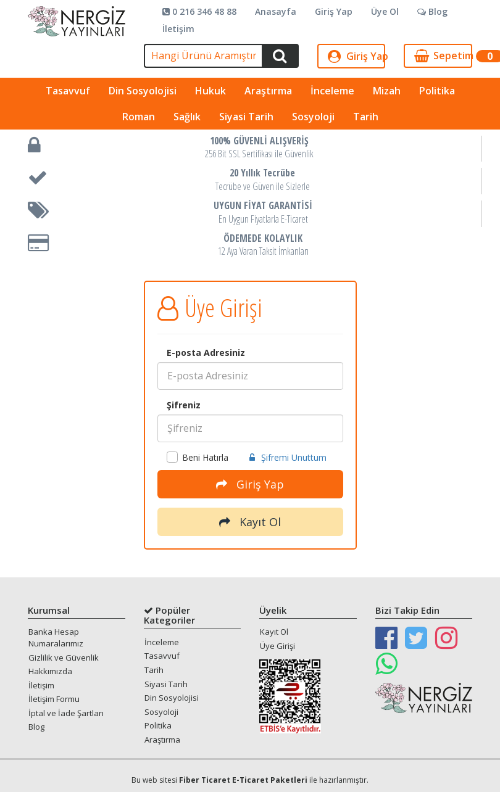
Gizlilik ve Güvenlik (63, 657)
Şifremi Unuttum (288, 457)
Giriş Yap (333, 11)
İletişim (178, 29)
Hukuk (210, 90)
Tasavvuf (68, 90)
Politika (437, 90)
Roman (138, 116)
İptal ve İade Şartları (66, 713)
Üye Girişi (277, 645)
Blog (432, 11)
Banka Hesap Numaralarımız (55, 637)
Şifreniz (184, 405)
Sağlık (187, 116)
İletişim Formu (54, 698)
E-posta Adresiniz (206, 352)
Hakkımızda (50, 671)
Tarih (365, 116)
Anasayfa (275, 11)
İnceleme (332, 90)
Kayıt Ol (250, 521)
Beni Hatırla (197, 457)
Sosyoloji (313, 116)
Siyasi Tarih (246, 116)
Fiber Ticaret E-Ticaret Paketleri (243, 780)
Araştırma (268, 90)
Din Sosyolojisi (143, 90)
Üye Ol (385, 11)
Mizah (387, 90)
